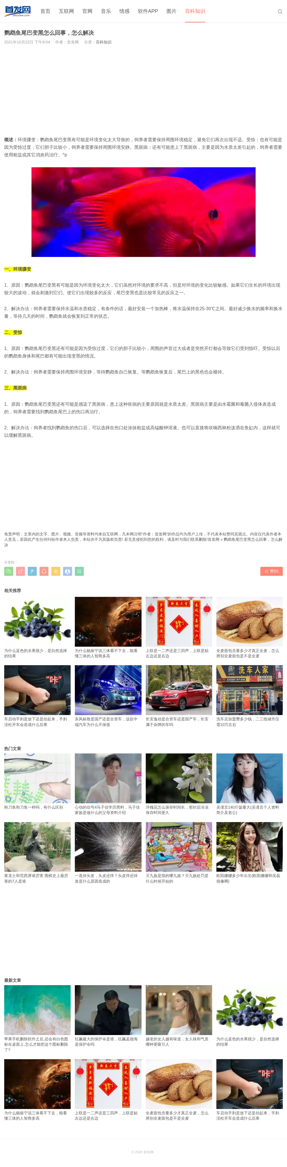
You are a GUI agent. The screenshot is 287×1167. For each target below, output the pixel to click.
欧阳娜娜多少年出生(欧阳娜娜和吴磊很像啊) (249, 853)
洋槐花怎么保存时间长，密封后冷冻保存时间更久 (179, 784)
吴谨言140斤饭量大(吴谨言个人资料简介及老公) (249, 784)
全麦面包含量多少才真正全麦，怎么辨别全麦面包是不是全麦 (249, 627)
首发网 (213, 539)
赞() (272, 571)
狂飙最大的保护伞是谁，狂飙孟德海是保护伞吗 (108, 1016)
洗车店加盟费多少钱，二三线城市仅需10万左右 (249, 696)
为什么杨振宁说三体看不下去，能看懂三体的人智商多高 (108, 627)
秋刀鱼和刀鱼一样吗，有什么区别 (37, 781)
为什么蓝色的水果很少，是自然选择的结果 (37, 627)
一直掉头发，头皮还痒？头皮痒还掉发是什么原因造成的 (108, 853)
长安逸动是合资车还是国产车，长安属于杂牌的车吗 (179, 696)
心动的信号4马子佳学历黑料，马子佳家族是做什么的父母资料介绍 (108, 784)
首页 (45, 11)
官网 (87, 11)
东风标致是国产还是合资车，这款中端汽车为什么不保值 (108, 696)
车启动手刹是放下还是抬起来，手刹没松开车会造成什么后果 (37, 696)
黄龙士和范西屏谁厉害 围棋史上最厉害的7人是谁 (37, 853)
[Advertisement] (143, 90)
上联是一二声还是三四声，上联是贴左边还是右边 (179, 627)
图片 (171, 11)
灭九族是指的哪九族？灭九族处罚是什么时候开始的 (179, 853)
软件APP (148, 11)
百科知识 (195, 11)
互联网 (66, 11)
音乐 (106, 11)
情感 (124, 11)
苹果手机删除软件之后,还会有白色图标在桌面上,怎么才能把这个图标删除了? (37, 1018)
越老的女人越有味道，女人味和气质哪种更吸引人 (179, 1016)
